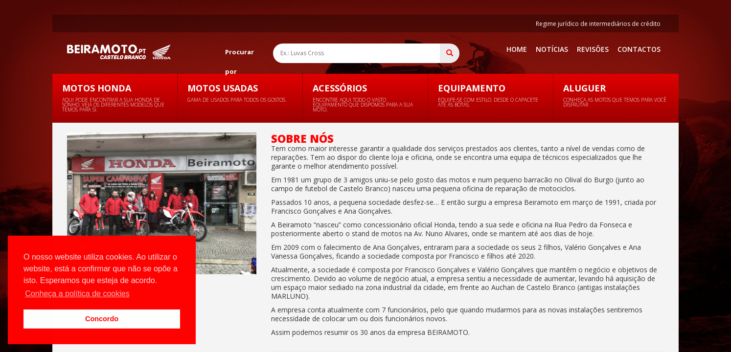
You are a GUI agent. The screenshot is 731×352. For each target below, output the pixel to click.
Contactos (639, 49)
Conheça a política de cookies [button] (77, 293)
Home (516, 49)
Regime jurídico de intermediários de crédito (598, 24)
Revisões (593, 49)
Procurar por (239, 54)
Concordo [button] (101, 319)
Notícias (552, 49)
